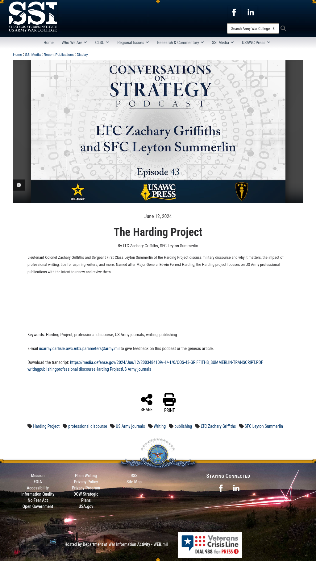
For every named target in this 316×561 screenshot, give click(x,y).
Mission (38, 475)
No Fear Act (38, 500)
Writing (160, 426)
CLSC (102, 42)
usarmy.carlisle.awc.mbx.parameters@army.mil (79, 348)
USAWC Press (256, 42)
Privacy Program (86, 487)
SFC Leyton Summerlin (264, 426)
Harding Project (109, 369)
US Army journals (136, 369)
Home (49, 42)
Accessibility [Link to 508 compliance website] (38, 487)
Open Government (38, 506)
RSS (134, 475)
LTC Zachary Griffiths (218, 426)
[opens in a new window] (234, 12)
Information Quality (37, 494)
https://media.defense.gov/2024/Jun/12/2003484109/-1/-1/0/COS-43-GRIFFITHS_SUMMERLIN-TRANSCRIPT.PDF (166, 362)
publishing (48, 369)
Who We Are (74, 42)
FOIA (38, 481)
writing (33, 369)
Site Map (134, 481)
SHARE (147, 402)
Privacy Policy (86, 481)
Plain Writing (86, 475)
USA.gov (86, 506)
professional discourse (76, 369)
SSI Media (223, 42)
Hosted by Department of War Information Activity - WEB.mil (116, 544)
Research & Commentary (180, 42)
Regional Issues (133, 42)
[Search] (253, 28)
